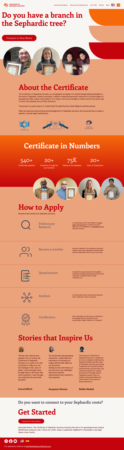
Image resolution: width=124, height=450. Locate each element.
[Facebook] (11, 441)
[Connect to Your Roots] (19, 38)
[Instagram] (6, 441)
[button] (108, 5)
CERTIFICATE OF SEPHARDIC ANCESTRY (17, 5)
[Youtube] (15, 441)
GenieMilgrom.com (98, 227)
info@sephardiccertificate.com (38, 446)
